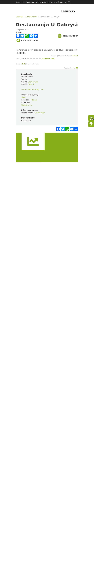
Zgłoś (75, 55)
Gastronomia (26, 105)
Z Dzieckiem (68, 11)
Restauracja (40, 113)
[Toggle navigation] (68, 2)
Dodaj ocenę (48, 58)
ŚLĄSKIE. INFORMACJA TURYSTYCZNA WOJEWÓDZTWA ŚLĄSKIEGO (41, 2)
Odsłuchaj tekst (68, 36)
